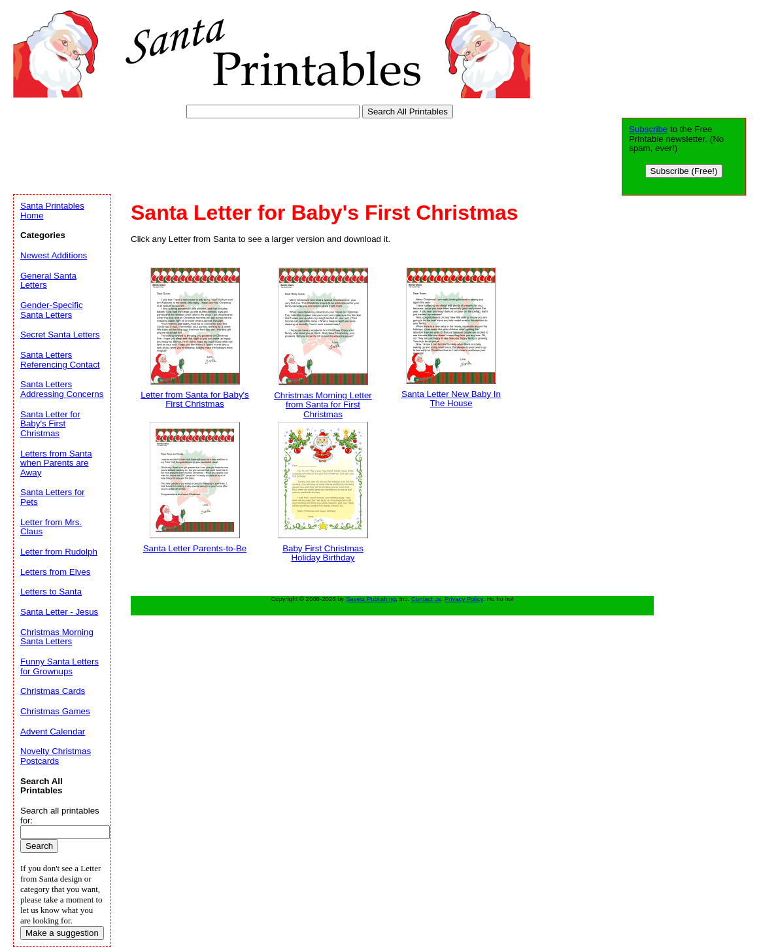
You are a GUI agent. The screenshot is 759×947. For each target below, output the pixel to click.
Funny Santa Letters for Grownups (59, 666)
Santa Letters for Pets (52, 497)
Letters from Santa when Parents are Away (56, 463)
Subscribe (648, 129)
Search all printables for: (59, 815)
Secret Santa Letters (60, 334)
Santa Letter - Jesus (59, 612)
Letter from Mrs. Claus (51, 527)
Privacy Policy (464, 598)
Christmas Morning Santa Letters (56, 637)
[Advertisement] (251, 153)
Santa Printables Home (52, 210)
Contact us (426, 598)
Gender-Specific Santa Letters (51, 310)
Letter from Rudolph (58, 552)
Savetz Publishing (371, 598)
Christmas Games (55, 711)
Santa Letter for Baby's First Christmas (50, 423)
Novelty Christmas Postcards (55, 756)
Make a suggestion (62, 933)
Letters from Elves (55, 572)
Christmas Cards (52, 691)
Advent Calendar (52, 731)
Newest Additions (53, 255)
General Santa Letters (48, 280)
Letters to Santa (51, 591)
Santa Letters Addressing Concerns (61, 389)
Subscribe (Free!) (684, 171)
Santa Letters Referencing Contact (60, 360)
